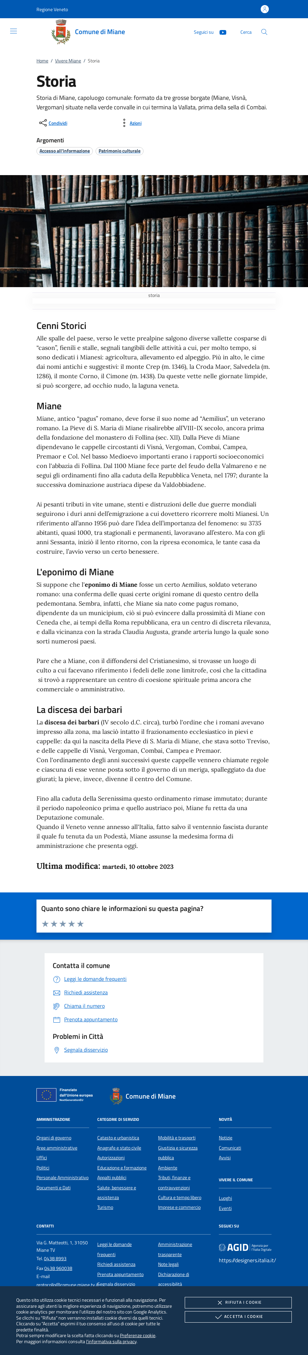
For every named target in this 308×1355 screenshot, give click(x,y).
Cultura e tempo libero (179, 1197)
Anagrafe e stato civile (119, 1148)
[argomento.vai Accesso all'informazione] (65, 151)
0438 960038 (58, 1268)
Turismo (105, 1207)
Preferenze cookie (137, 1335)
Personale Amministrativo (62, 1177)
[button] (52, 9)
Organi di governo (53, 1137)
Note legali (168, 1264)
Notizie (225, 1137)
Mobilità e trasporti (177, 1137)
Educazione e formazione (122, 1167)
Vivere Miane (68, 60)
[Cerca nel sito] (264, 32)
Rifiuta (238, 1302)
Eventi (225, 1208)
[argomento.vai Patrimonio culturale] (119, 151)
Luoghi (225, 1198)
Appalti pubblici (111, 1177)
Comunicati (230, 1148)
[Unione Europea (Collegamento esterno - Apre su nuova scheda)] (66, 1096)
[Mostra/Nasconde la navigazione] (13, 31)
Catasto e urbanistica (118, 1137)
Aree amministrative (56, 1148)
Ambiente (167, 1167)
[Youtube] (220, 31)
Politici (42, 1167)
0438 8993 (55, 1258)
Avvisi (225, 1157)
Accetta (238, 1316)
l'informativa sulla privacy (111, 1341)
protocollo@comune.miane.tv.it (67, 1285)
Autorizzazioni (111, 1157)
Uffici (41, 1157)
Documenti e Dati (53, 1187)
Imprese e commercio (179, 1207)
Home (42, 60)
